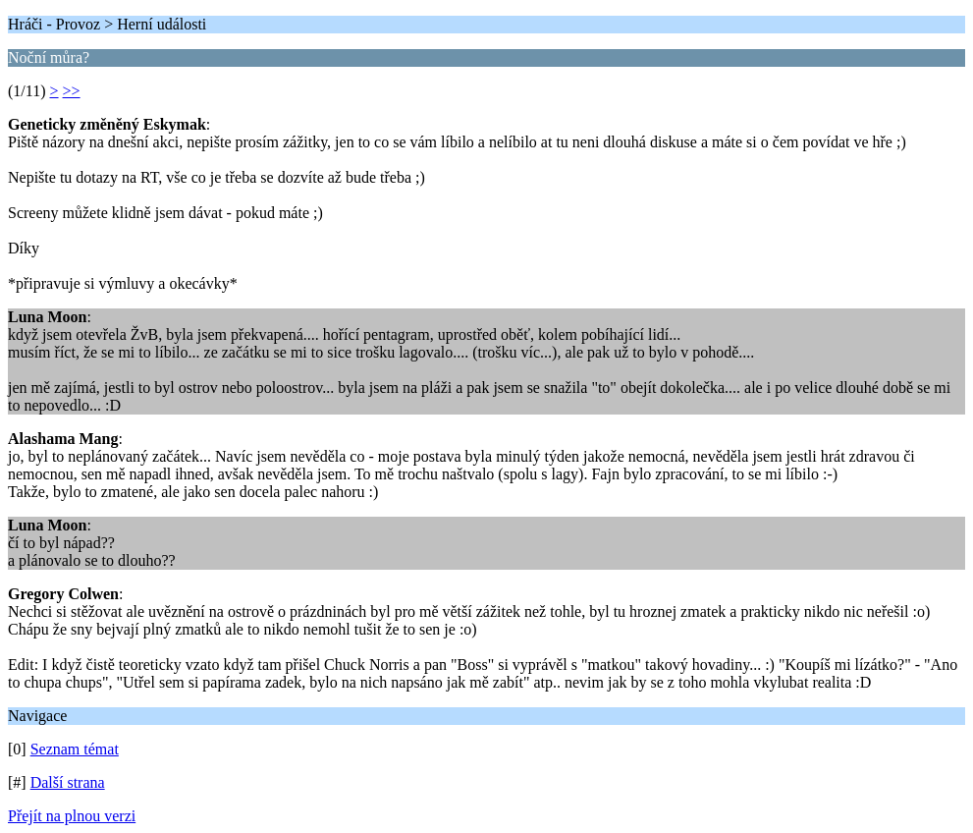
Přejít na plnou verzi (71, 815)
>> (72, 91)
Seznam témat (74, 749)
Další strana (67, 782)
